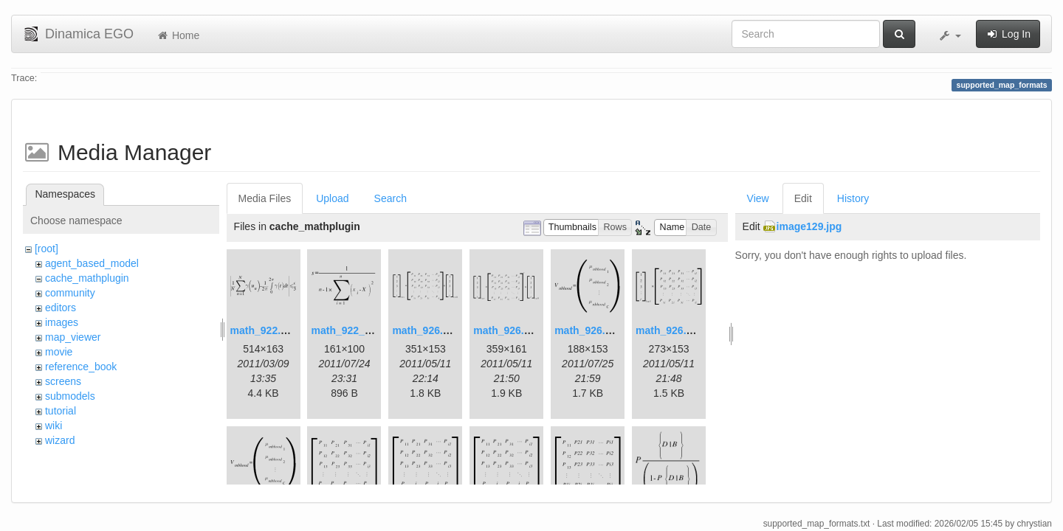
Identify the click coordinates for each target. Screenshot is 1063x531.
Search (390, 198)
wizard (60, 440)
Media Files (265, 198)
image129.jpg (809, 226)
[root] (46, 248)
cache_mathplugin (87, 278)
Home (177, 35)
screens (63, 381)
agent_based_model (92, 263)
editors (60, 307)
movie (58, 352)
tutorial (60, 411)
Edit (803, 198)
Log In (1008, 34)
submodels (70, 396)
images (61, 322)
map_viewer (72, 337)
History (853, 198)
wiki (53, 425)
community (70, 293)
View (758, 198)
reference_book (81, 366)
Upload (332, 198)
